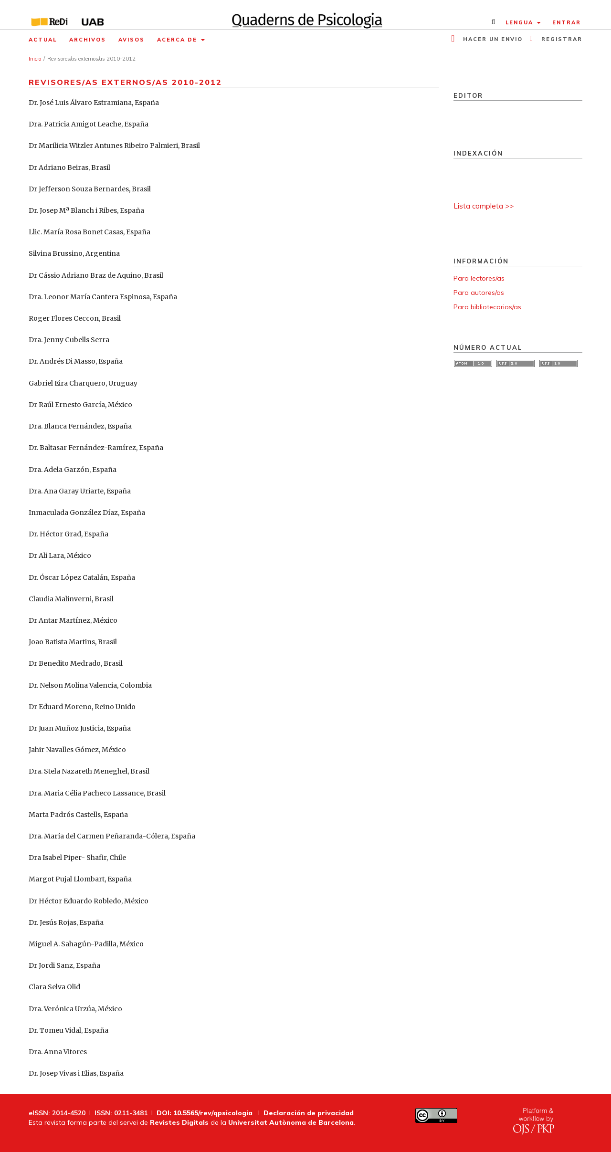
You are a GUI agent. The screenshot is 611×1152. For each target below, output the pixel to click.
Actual (43, 39)
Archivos (87, 39)
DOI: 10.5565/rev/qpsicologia (205, 1113)
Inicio (35, 58)
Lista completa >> (483, 205)
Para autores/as (478, 292)
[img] (305, 15)
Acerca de (178, 39)
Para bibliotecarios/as (487, 307)
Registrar (560, 39)
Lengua (521, 22)
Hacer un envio (492, 39)
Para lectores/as (479, 278)
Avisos (131, 39)
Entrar (566, 22)
